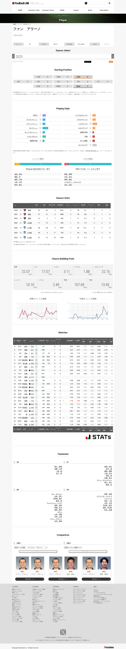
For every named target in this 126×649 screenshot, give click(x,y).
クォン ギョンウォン (104, 480)
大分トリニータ (36, 620)
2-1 (32, 350)
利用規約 (47, 637)
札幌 (25, 374)
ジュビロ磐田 (35, 611)
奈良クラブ (56, 606)
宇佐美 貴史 (107, 505)
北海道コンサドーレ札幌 (38, 589)
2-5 (32, 394)
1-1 (32, 377)
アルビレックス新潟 (37, 608)
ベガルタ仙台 (35, 592)
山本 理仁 (58, 496)
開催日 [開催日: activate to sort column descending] (19, 341)
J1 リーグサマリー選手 (79, 591)
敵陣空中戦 (34, 141)
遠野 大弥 (18, 179)
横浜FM (24, 360)
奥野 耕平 (58, 510)
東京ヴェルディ (16, 599)
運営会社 (70, 637)
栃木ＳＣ (55, 591)
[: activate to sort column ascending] (18, 205)
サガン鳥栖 (35, 618)
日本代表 (96, 591)
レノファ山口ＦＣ (57, 609)
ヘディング (32, 124)
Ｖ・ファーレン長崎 (17, 621)
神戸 (25, 346)
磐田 (25, 367)
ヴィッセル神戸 (16, 614)
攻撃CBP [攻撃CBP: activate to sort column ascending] (70, 341)
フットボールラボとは (99, 592)
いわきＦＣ (35, 597)
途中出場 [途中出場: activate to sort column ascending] (52, 205)
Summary (75, 586)
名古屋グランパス (16, 608)
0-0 (32, 363)
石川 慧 (59, 473)
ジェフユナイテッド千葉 (18, 594)
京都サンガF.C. (16, 609)
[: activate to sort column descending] (15, 205)
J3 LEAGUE (56, 586)
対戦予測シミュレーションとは (101, 601)
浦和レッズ (15, 592)
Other (95, 586)
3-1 (32, 367)
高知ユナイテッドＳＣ (58, 614)
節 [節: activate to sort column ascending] (14, 341)
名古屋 (25, 363)
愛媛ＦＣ (55, 613)
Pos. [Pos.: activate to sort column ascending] (47, 341)
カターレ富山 (35, 609)
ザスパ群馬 (56, 592)
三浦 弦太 (108, 473)
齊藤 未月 (58, 507)
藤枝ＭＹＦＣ (35, 613)
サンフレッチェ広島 (17, 618)
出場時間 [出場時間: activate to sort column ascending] (60, 205)
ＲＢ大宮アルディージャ (38, 601)
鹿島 (29, 210)
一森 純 (59, 471)
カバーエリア (82, 145)
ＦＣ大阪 (55, 604)
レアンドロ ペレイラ (104, 496)
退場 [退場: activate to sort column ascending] (106, 205)
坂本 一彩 (108, 501)
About (90, 10)
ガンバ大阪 (15, 611)
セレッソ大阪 (15, 613)
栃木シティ (35, 599)
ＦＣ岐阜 (55, 601)
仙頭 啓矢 (18, 174)
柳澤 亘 (109, 485)
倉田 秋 (59, 501)
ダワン (59, 512)
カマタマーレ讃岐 (57, 611)
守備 (85, 136)
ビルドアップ (82, 128)
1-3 (32, 384)
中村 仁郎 (58, 517)
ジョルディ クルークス (72, 182)
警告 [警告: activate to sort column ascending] (98, 205)
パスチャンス (82, 124)
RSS (111, 61)
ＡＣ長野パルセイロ (58, 597)
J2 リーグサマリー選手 (79, 596)
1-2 (32, 411)
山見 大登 (108, 503)
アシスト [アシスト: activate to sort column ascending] (91, 205)
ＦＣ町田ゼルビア (16, 601)
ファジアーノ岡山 (16, 616)
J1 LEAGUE (15, 586)
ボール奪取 (83, 141)
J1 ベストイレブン (78, 592)
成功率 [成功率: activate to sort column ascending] (83, 205)
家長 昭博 (68, 174)
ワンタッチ (32, 119)
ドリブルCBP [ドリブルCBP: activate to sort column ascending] (90, 341)
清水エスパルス (16, 606)
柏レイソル (15, 596)
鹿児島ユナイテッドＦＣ (59, 620)
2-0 (32, 346)
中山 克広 (68, 185)
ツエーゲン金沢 (57, 599)
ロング (33, 128)
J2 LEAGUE (35, 586)
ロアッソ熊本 (56, 618)
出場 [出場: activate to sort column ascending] (36, 205)
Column (76, 10)
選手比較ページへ (88, 551)
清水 (25, 353)
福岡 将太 (108, 467)
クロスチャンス (82, 119)
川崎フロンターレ (16, 603)
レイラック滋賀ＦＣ (58, 603)
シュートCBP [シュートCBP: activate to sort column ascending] (104, 341)
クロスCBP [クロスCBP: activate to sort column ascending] (83, 341)
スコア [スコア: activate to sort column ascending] (31, 341)
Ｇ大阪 (29, 223)
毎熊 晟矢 (68, 179)
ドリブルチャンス (81, 115)
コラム (95, 589)
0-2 (32, 387)
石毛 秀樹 (58, 521)
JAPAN (62, 10)
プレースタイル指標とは (100, 597)
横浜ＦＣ (34, 603)
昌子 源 (109, 469)
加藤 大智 (58, 469)
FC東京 (24, 384)
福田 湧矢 (58, 505)
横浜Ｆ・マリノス (16, 604)
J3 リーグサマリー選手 (79, 601)
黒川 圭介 (108, 482)
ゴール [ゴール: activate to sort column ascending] (67, 205)
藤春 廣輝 (108, 471)
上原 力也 (18, 182)
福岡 (25, 357)
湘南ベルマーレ (36, 604)
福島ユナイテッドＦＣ (58, 589)
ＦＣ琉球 (55, 621)
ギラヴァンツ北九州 (58, 616)
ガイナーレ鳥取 (57, 608)
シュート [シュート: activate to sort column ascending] (75, 205)
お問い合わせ (77, 637)
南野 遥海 (108, 494)
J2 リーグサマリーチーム (79, 594)
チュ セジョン (56, 494)
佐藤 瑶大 (108, 478)
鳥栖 (25, 380)
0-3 (32, 360)
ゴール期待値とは (98, 603)
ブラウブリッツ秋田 (37, 594)
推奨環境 (53, 637)
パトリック (108, 498)
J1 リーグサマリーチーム (79, 589)
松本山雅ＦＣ (56, 596)
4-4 (32, 380)
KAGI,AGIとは (97, 596)
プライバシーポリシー (62, 637)
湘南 (25, 350)
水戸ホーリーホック (17, 591)
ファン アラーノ (56, 519)
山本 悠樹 (58, 514)
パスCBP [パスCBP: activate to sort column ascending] (77, 341)
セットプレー (31, 132)
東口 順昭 (58, 467)
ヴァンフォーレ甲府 (37, 606)
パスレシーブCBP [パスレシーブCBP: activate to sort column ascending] (97, 341)
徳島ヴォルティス (37, 614)
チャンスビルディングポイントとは (51, 292)
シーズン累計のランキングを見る (102, 292)
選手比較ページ (29, 579)
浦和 (25, 377)
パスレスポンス (32, 136)
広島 (25, 370)
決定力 (35, 115)
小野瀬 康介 (57, 498)
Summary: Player (48, 10)
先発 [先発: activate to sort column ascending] (44, 205)
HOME (20, 10)
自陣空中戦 (83, 132)
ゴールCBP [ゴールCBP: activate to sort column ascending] (111, 341)
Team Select (104, 10)
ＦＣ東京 (14, 597)
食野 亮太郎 (107, 507)
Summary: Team (34, 10)
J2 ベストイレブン (78, 597)
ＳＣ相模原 (56, 594)
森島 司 (17, 177)
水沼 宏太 (68, 177)
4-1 (32, 374)
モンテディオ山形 (37, 596)
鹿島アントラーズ (16, 589)
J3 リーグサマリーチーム (79, 599)
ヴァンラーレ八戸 (37, 591)
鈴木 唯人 (18, 185)
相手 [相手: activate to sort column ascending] (24, 341)
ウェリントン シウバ (54, 503)
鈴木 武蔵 (108, 510)
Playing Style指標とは (92, 151)
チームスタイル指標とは (100, 599)
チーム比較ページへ (38, 551)
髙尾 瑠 (109, 476)
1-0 (32, 357)
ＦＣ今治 (34, 616)
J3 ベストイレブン (78, 603)
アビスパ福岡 (15, 620)
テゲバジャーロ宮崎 (37, 621)
